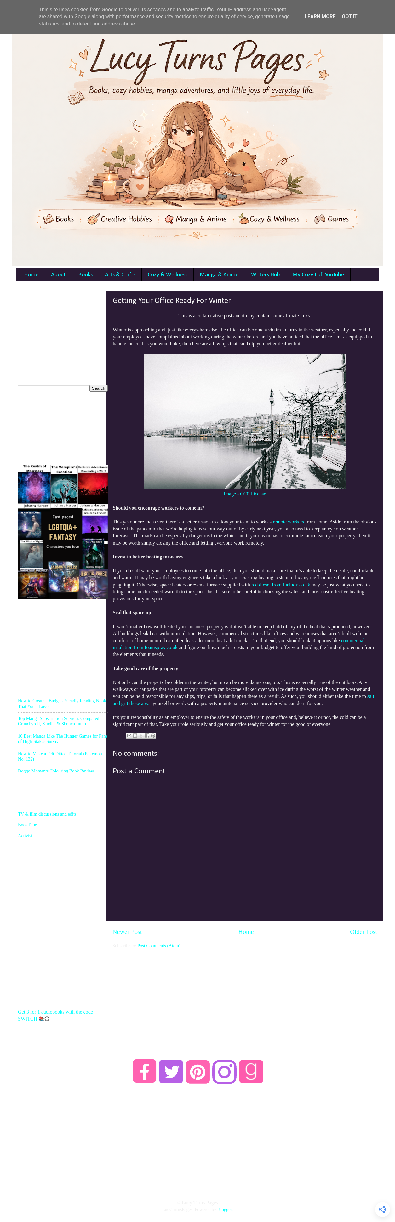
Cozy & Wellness (167, 275)
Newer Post (127, 931)
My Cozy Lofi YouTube (318, 275)
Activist (25, 835)
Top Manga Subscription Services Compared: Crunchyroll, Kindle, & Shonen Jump (59, 721)
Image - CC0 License (245, 493)
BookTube (27, 824)
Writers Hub (265, 275)
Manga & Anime (219, 275)
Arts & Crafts (120, 275)
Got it (349, 17)
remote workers (288, 521)
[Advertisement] (244, 993)
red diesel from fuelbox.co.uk (280, 584)
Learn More (320, 17)
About (58, 275)
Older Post (363, 931)
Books (85, 275)
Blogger (224, 1209)
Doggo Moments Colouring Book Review (56, 770)
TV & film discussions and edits (47, 814)
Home (31, 275)
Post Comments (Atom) (158, 945)
